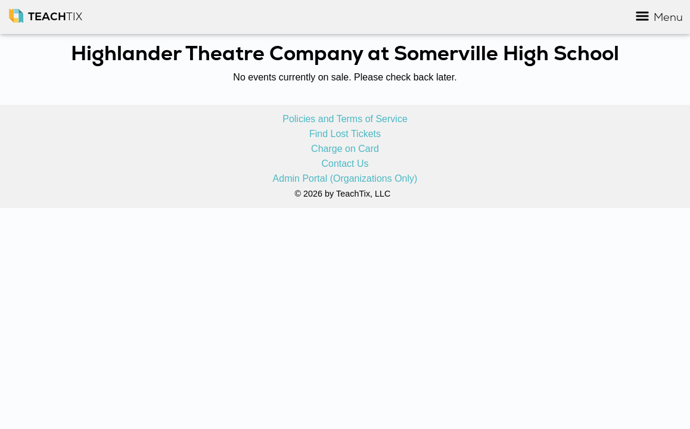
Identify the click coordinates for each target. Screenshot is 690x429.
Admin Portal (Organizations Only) (345, 179)
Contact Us (344, 164)
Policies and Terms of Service (345, 119)
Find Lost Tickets (345, 134)
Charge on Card (345, 149)
